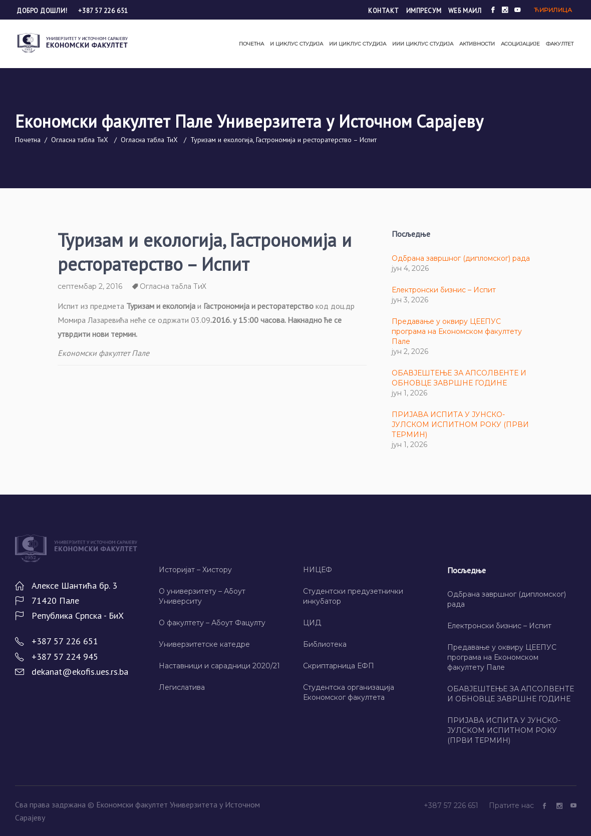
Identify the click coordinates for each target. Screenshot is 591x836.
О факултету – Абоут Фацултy (212, 622)
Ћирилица (553, 10)
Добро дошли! (43, 11)
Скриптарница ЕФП (338, 665)
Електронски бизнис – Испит (444, 289)
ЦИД (312, 622)
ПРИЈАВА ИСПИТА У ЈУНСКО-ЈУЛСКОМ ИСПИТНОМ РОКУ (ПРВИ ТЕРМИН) (460, 424)
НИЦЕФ (317, 569)
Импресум (423, 11)
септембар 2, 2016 (90, 286)
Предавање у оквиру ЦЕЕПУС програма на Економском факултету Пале (457, 331)
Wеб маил (464, 11)
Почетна (28, 139)
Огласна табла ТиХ (79, 139)
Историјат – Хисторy (195, 569)
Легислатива (182, 687)
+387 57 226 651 (103, 11)
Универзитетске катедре (204, 644)
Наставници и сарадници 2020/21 (219, 665)
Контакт (383, 11)
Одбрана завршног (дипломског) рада (461, 258)
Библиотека (325, 644)
